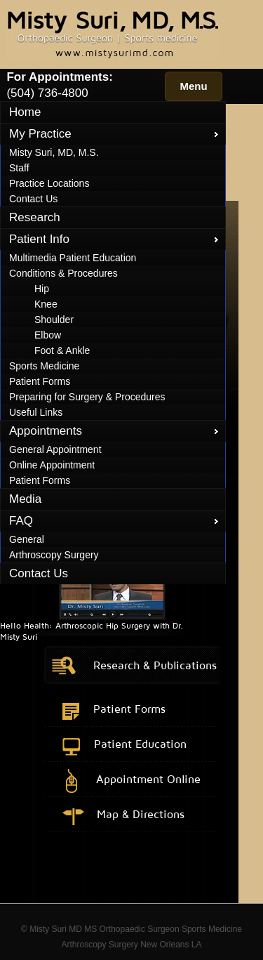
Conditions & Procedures (63, 273)
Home (25, 112)
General (26, 539)
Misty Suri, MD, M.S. (54, 152)
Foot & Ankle (62, 350)
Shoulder (54, 319)
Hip (41, 288)
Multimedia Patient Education (72, 257)
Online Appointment (52, 465)
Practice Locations (49, 183)
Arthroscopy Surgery (54, 554)
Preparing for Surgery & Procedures (87, 396)
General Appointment (55, 449)
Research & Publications (155, 665)
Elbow (47, 335)
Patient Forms (39, 381)
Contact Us (33, 198)
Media (25, 499)
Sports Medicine (44, 365)
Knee (46, 304)
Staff (19, 167)
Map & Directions (140, 814)
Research (34, 217)
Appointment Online (148, 778)
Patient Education (140, 743)
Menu (193, 86)
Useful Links (35, 412)
